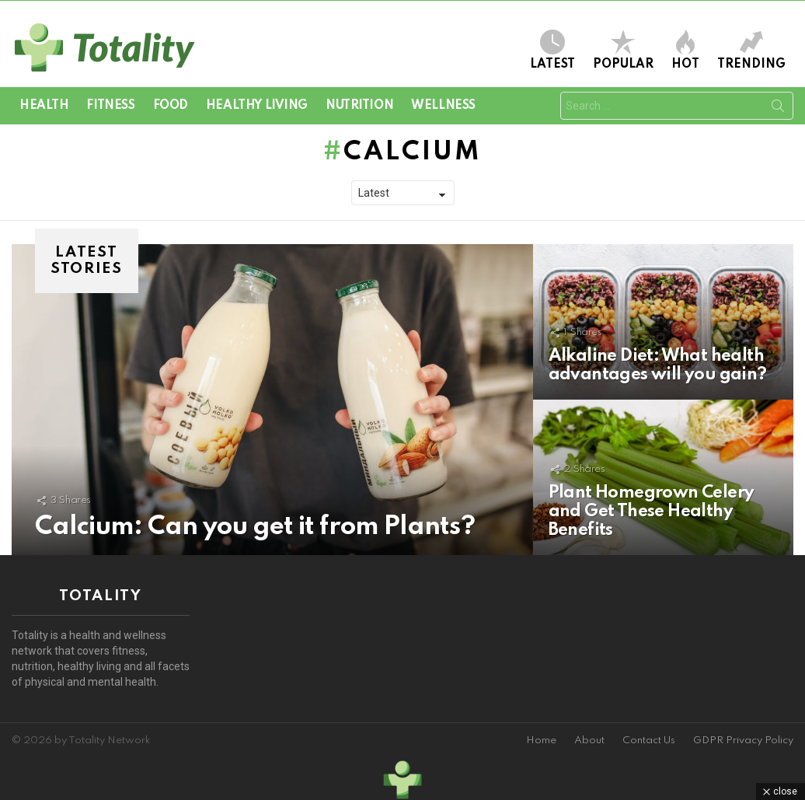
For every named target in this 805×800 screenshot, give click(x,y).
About (589, 740)
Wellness (443, 106)
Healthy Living (257, 106)
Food (170, 106)
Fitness (110, 106)
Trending (751, 50)
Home (541, 740)
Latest (552, 50)
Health (43, 106)
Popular (623, 50)
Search (777, 109)
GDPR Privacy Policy (743, 740)
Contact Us (648, 740)
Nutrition (359, 106)
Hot (685, 50)
